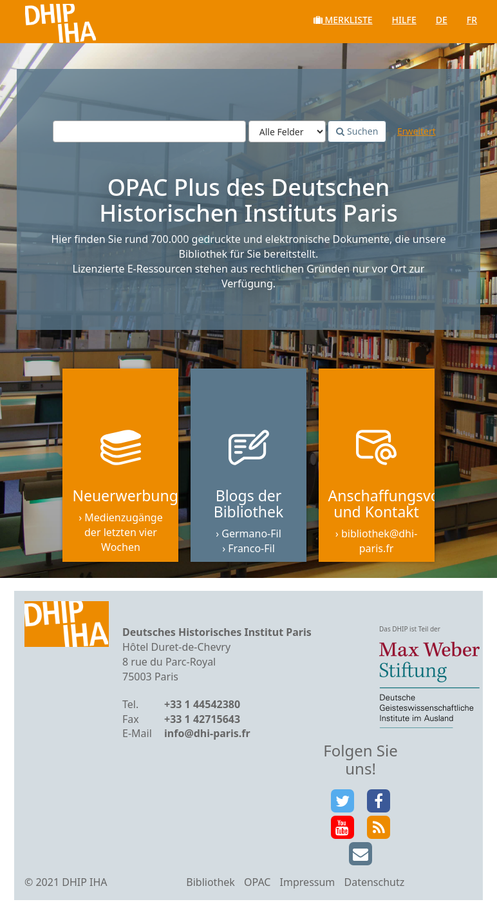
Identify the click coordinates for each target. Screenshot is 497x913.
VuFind (44, 19)
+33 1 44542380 (202, 704)
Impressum (307, 882)
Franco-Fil (251, 548)
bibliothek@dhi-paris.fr (379, 540)
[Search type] (287, 131)
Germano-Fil (251, 533)
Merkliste (343, 20)
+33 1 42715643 (202, 719)
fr (472, 20)
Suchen (357, 131)
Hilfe (404, 20)
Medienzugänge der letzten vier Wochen (123, 532)
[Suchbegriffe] (149, 131)
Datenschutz (374, 882)
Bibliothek (210, 882)
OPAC (257, 882)
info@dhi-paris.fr (207, 733)
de (441, 20)
